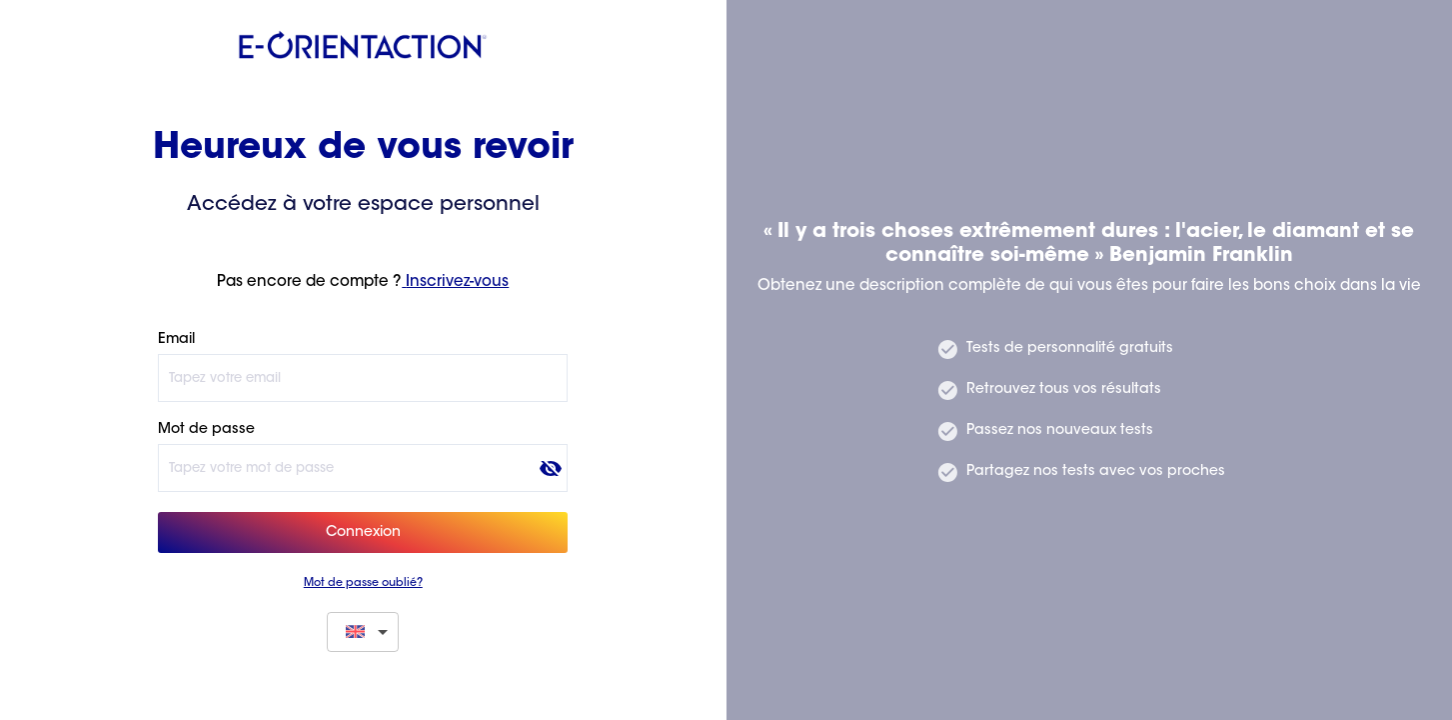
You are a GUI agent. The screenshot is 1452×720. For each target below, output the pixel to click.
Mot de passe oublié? (363, 583)
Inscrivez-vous (455, 282)
